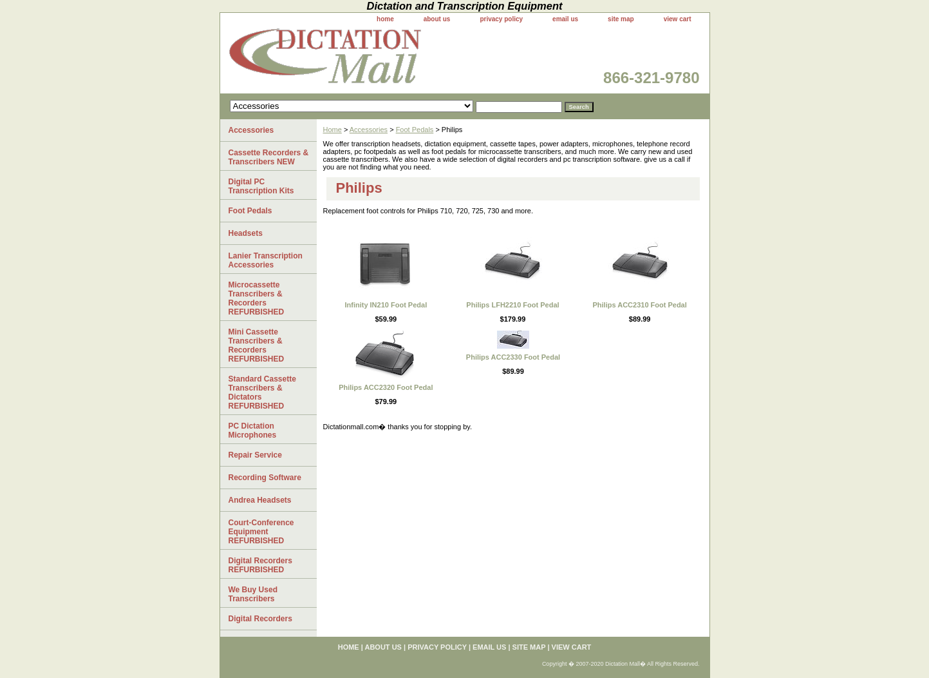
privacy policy (501, 19)
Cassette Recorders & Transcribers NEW (269, 157)
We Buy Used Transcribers (253, 594)
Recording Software (265, 477)
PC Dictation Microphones (253, 430)
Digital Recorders (260, 618)
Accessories (369, 129)
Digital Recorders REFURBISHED (260, 565)
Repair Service (255, 455)
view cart (677, 19)
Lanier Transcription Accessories (266, 260)
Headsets (246, 233)
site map (621, 19)
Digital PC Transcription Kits (261, 186)
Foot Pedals (415, 129)
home (385, 19)
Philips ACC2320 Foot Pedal (386, 387)
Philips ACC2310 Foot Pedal (640, 305)
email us (565, 19)
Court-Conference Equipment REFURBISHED (261, 531)
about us (437, 19)
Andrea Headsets (260, 500)
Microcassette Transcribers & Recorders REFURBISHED (257, 298)
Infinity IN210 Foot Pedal (385, 305)
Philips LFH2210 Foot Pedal (512, 305)
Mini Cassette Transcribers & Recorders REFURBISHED (257, 345)
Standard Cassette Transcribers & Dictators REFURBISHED (262, 392)
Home (332, 129)
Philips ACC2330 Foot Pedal (513, 357)
